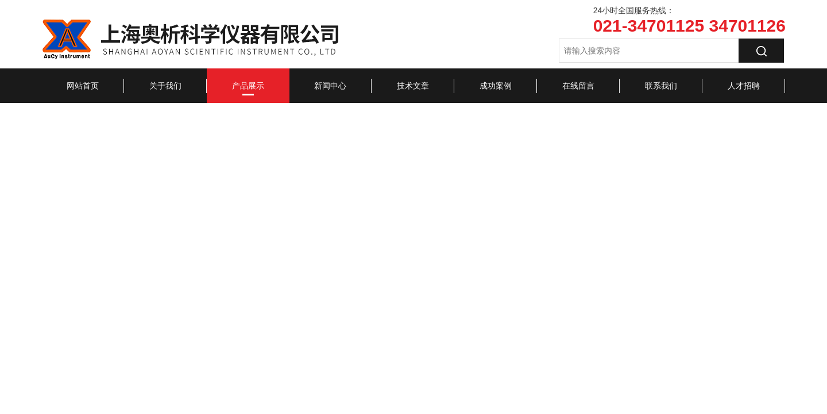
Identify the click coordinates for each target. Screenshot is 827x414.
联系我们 (661, 85)
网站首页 (83, 85)
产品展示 (248, 85)
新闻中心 (330, 85)
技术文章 (413, 85)
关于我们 (165, 85)
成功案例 (496, 85)
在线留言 (578, 85)
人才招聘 (744, 85)
